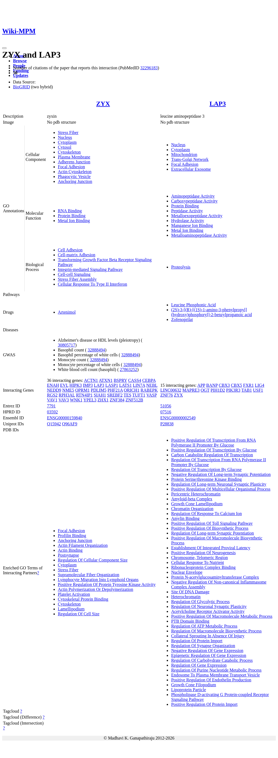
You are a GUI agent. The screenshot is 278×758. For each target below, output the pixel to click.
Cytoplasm (67, 142)
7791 (51, 406)
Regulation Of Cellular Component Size (93, 560)
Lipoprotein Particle (188, 689)
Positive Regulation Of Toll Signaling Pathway (211, 523)
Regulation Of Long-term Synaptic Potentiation (212, 533)
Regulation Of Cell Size (78, 614)
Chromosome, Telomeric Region (199, 557)
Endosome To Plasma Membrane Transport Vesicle (215, 675)
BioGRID (21, 87)
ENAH (53, 385)
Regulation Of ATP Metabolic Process (204, 626)
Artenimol (67, 312)
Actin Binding (70, 550)
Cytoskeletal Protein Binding (83, 599)
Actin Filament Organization (83, 545)
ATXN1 (106, 380)
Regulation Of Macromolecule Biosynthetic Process (216, 631)
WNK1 (76, 400)
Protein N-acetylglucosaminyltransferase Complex (215, 577)
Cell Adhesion (70, 250)
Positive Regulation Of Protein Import (204, 704)
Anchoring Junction (75, 181)
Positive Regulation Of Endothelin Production (211, 680)
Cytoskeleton (69, 152)
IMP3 (88, 385)
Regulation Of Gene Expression (198, 665)
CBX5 (236, 385)
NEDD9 (54, 390)
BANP (212, 385)
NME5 (68, 390)
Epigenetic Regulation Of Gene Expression (208, 655)
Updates (20, 75)
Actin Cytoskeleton (74, 171)
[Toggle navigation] (4, 48)
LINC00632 (170, 390)
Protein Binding (72, 215)
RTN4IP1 (84, 395)
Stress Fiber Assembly (77, 279)
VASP (151, 395)
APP (201, 385)
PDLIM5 (98, 390)
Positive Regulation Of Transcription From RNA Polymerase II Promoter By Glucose (213, 442)
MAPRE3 (191, 390)
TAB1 (246, 390)
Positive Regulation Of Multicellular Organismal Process (220, 489)
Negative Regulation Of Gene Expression (207, 650)
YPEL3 (89, 400)
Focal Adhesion (71, 166)
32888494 (96, 350)
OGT (205, 390)
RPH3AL (67, 395)
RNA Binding (70, 210)
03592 (52, 412)
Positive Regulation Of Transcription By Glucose (214, 450)
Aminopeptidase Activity (192, 196)
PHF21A (115, 390)
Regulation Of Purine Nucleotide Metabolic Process (216, 670)
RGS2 (52, 395)
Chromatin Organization (192, 508)
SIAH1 (100, 395)
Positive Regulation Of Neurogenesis (203, 552)
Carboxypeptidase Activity (194, 201)
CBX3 (224, 385)
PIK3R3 (233, 390)
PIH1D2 (217, 390)
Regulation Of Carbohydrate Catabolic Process (211, 660)
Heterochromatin (185, 596)
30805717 (66, 345)
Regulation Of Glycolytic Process (200, 601)
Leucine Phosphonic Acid (193, 304)
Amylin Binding (185, 518)
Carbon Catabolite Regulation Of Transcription (212, 455)
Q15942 (54, 424)
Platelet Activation (74, 594)
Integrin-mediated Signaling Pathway (90, 269)
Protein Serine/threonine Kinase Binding (206, 479)
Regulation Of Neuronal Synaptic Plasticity (209, 606)
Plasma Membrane (74, 157)
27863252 (128, 369)
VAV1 (52, 400)
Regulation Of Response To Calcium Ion (206, 513)
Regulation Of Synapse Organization (203, 645)
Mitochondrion (184, 154)
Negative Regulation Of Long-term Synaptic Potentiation (221, 474)
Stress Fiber (68, 132)
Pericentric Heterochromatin (195, 494)
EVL (64, 385)
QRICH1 (132, 390)
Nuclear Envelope (186, 572)
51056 (165, 406)
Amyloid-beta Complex (191, 499)
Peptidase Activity (187, 210)
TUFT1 (138, 395)
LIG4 (259, 385)
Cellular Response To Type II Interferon (92, 284)
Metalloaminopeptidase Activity (199, 235)
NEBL (151, 385)
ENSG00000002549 (177, 418)
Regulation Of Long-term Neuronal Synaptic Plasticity (218, 484)
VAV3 (63, 400)
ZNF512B (134, 400)
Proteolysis (180, 267)
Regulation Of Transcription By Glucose (206, 469)
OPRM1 (82, 390)
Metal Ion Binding (74, 220)
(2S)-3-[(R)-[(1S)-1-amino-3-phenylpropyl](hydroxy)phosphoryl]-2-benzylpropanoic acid (211, 312)
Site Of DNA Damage (190, 591)
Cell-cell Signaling (74, 274)
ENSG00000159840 (64, 418)
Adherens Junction (74, 162)
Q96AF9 (69, 424)
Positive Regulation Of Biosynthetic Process (209, 528)
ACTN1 (91, 380)
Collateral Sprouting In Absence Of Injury (207, 636)
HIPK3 (76, 385)
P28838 (166, 424)
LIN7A (139, 385)
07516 (165, 412)
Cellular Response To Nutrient (197, 562)
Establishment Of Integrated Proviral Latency (210, 547)
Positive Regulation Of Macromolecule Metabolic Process (221, 616)
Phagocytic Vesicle (74, 176)
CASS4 (134, 380)
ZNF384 (117, 400)
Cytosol (64, 147)
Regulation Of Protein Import (196, 640)
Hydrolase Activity (187, 220)
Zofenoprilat (182, 319)
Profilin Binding (72, 535)
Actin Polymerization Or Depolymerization (95, 589)
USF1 (258, 390)
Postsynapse (68, 555)
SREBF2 (114, 395)
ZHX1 (103, 400)
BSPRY (120, 380)
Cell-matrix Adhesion (76, 254)
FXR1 (248, 385)
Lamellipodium (71, 609)
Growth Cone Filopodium (193, 684)
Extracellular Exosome (191, 169)
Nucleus (65, 137)
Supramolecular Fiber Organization (88, 574)
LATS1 (125, 385)
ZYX (103, 103)
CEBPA (149, 380)
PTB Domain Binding (190, 621)
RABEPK (149, 390)
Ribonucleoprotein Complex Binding (203, 567)
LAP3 (218, 103)
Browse (20, 60)
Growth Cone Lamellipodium (196, 503)
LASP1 (111, 385)
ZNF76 (166, 395)
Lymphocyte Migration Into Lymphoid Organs (98, 579)
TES (127, 395)
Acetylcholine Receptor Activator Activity (208, 611)
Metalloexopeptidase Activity (196, 215)
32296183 (149, 67)
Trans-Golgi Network (189, 159)
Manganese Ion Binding (192, 225)
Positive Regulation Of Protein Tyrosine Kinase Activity (107, 584)
